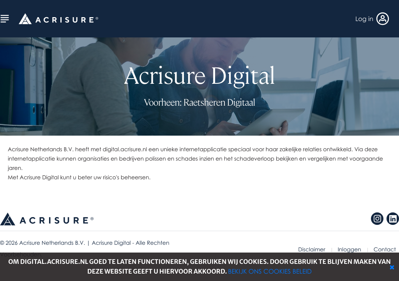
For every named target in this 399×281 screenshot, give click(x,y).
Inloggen (349, 249)
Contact (385, 249)
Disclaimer (311, 249)
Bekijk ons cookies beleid (270, 271)
